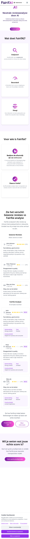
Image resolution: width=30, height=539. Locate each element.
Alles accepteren (15, 536)
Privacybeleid (23, 523)
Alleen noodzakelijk (15, 527)
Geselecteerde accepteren (15, 532)
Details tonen (4, 523)
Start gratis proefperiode (15, 459)
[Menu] (27, 2)
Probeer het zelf (7, 424)
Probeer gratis (15, 29)
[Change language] (19, 2)
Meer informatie (22, 424)
